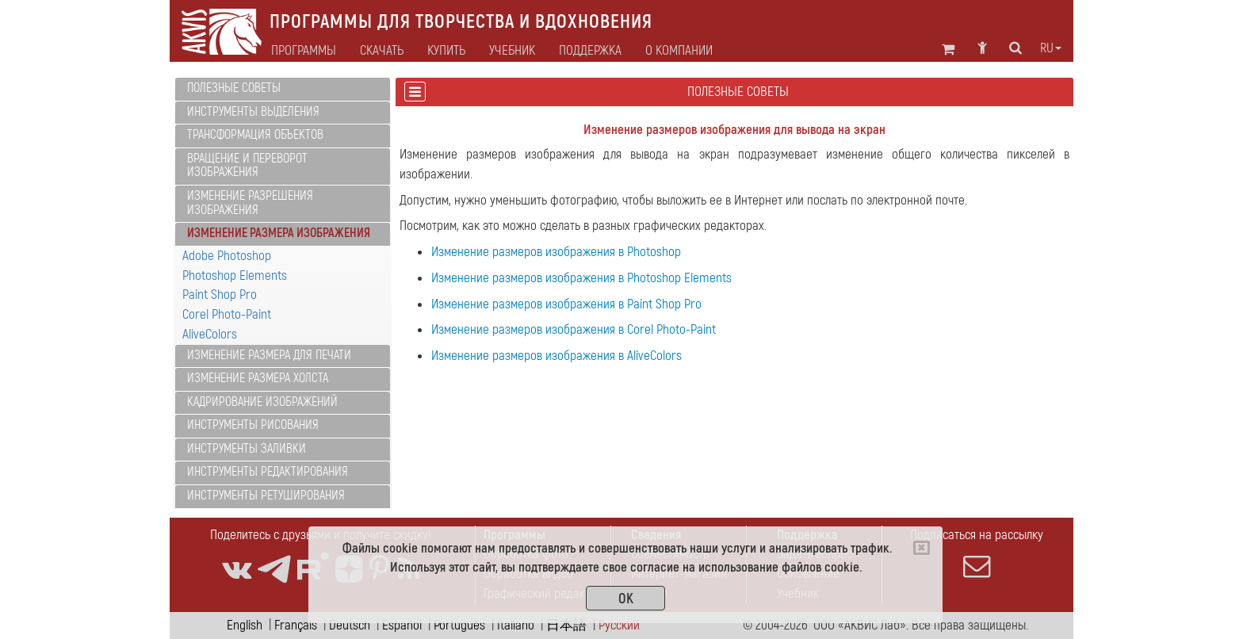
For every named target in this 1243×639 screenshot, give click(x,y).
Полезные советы (234, 88)
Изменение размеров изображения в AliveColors (556, 355)
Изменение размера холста (257, 378)
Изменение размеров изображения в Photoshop (556, 251)
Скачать (381, 51)
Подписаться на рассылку (976, 553)
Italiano (515, 625)
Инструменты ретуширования (266, 495)
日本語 (566, 625)
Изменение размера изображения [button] (278, 233)
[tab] (282, 89)
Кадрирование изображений (262, 402)
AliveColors (209, 334)
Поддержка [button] (590, 51)
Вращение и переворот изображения (247, 166)
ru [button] (1050, 48)
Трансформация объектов (255, 135)
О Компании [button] (679, 51)
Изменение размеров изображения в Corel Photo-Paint (573, 329)
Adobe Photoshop (226, 255)
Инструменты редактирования (267, 472)
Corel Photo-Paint (226, 314)
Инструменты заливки (246, 449)
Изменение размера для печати (269, 355)
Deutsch (349, 625)
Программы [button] (303, 51)
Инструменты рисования (253, 425)
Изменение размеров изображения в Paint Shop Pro (566, 304)
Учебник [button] (512, 51)
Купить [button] (446, 51)
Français (295, 625)
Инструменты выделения (253, 112)
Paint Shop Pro (219, 294)
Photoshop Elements (234, 275)
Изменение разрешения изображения (250, 203)
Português (459, 625)
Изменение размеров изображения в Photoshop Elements (581, 278)
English (244, 625)
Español (402, 625)
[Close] (921, 548)
